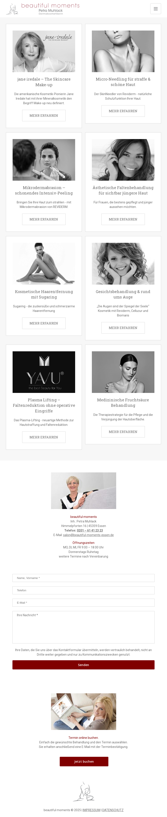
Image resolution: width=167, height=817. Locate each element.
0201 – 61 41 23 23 (90, 530)
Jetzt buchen (84, 761)
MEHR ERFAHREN (44, 115)
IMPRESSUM (91, 810)
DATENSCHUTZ (113, 810)
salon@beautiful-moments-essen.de (88, 535)
